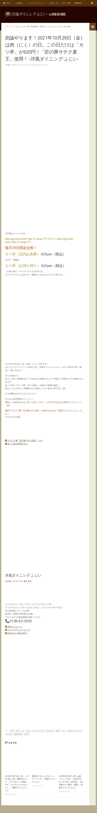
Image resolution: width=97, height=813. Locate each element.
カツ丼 (28, 731)
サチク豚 (25, 27)
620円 (17, 731)
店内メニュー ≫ (13, 627)
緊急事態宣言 (18, 734)
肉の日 (27, 734)
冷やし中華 (66, 3)
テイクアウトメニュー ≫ (17, 630)
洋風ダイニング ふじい (74, 731)
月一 (63, 731)
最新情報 (34, 27)
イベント (8, 27)
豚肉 (69, 27)
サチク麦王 (49, 731)
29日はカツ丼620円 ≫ (16, 633)
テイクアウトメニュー (37, 3)
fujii (8, 65)
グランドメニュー (38, 731)
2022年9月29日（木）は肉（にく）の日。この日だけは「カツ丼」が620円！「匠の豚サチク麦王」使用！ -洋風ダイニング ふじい (71, 782)
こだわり (17, 27)
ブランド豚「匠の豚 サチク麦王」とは (23, 440)
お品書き (19, 3)
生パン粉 (62, 27)
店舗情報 (77, 3)
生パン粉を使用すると (16, 444)
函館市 (58, 731)
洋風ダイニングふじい (48, 27)
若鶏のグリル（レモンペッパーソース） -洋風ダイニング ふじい (44, 779)
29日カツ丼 (53, 3)
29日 (11, 731)
